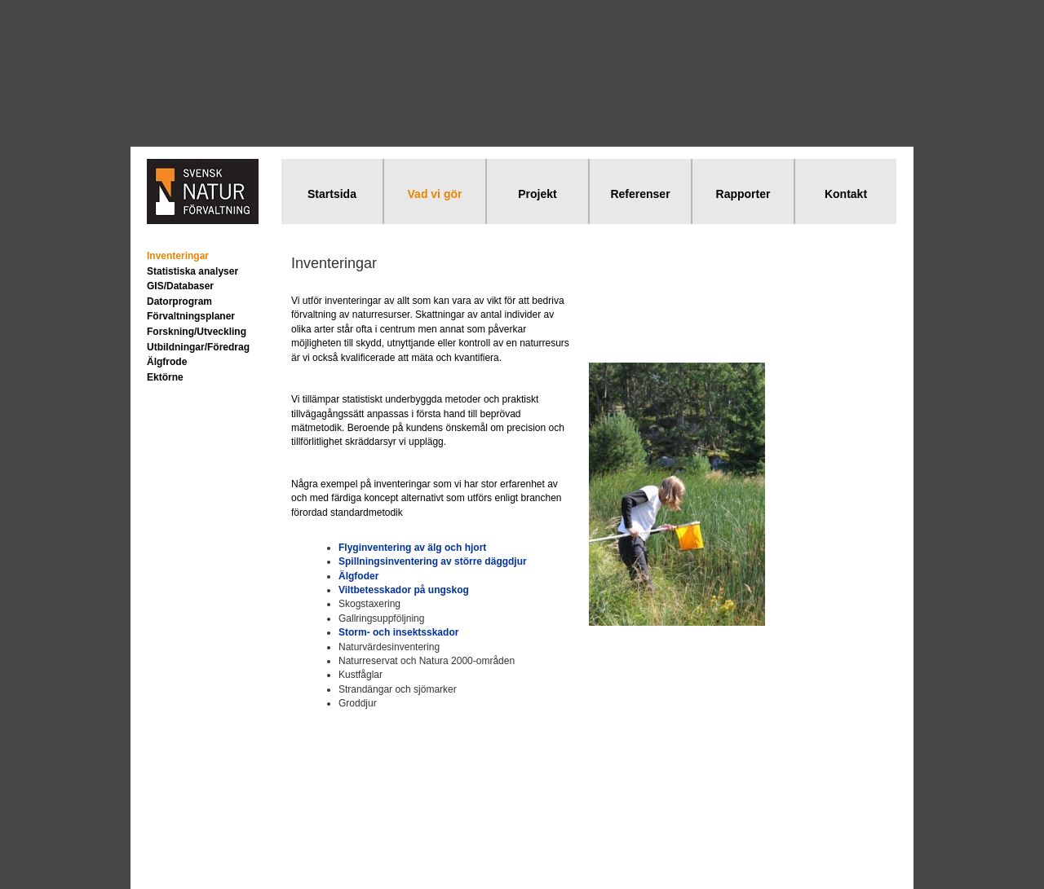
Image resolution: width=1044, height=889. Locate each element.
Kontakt (846, 193)
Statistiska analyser (192, 271)
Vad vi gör (435, 193)
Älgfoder (358, 576)
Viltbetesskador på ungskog (403, 590)
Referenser (640, 193)
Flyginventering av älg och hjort (412, 547)
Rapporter (743, 193)
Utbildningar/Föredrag (198, 347)
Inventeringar (178, 256)
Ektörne (165, 377)
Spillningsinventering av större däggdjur (432, 561)
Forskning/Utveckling (196, 331)
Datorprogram (179, 301)
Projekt (537, 193)
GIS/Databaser (180, 286)
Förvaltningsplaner (191, 316)
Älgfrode (167, 361)
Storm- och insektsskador (398, 632)
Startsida (331, 193)
